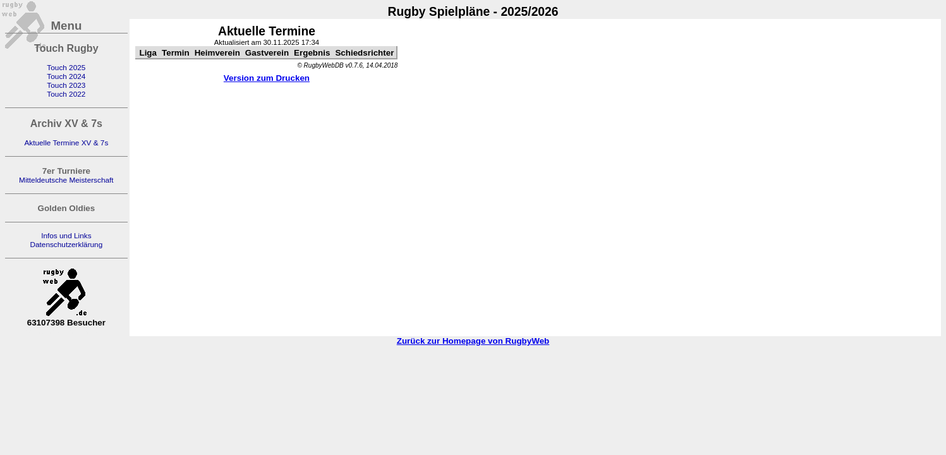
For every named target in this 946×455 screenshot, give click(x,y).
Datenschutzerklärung (66, 244)
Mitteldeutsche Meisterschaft (66, 180)
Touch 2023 (66, 85)
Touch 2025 (66, 67)
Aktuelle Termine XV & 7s (66, 142)
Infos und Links (66, 235)
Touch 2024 (66, 76)
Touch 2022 (66, 94)
